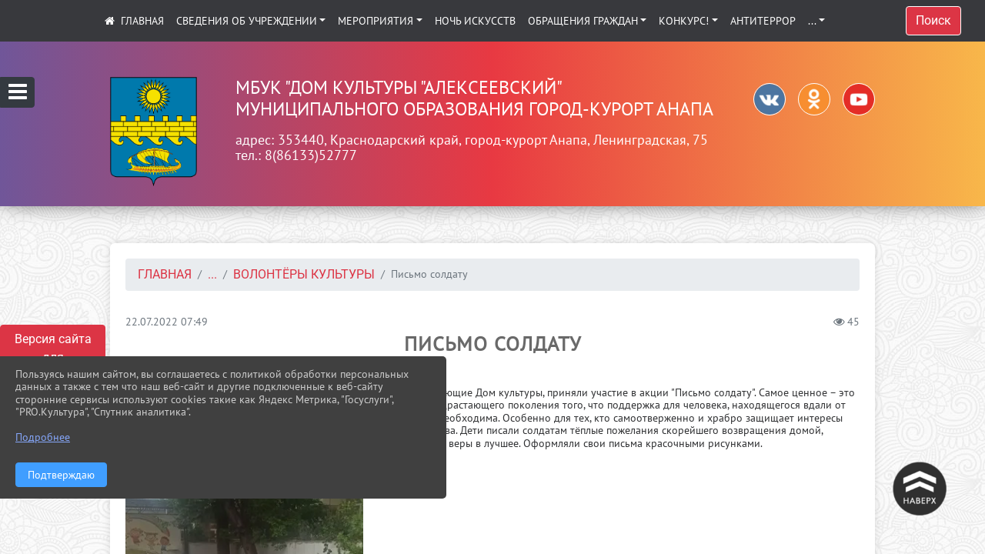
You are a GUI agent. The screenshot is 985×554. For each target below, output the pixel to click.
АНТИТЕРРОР (763, 21)
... (812, 21)
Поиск (933, 20)
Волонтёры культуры (304, 274)
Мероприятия (375, 21)
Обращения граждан (583, 21)
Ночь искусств (475, 21)
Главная (165, 274)
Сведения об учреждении (246, 21)
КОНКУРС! (684, 21)
